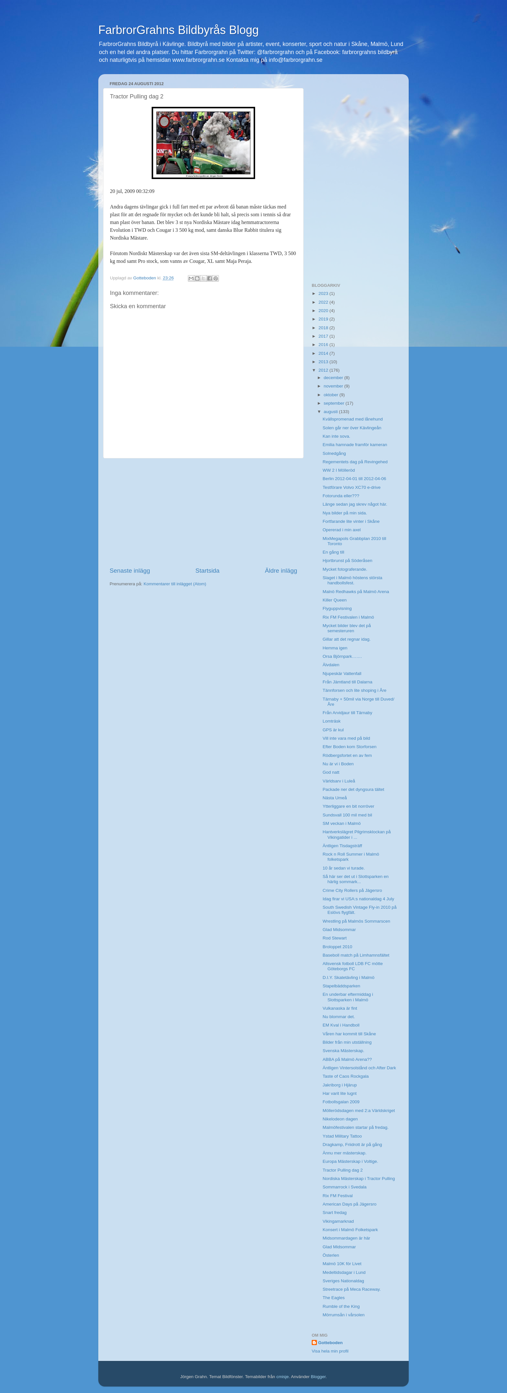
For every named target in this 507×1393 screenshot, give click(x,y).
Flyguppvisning (337, 608)
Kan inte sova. (337, 436)
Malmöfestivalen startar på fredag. (356, 1127)
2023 (323, 293)
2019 (323, 319)
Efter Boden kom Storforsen (350, 746)
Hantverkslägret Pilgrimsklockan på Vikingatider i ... (357, 834)
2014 (323, 353)
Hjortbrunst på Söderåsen (347, 560)
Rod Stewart (335, 938)
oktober (332, 394)
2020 (323, 310)
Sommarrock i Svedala (345, 1187)
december (334, 377)
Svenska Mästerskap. (343, 1050)
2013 (323, 361)
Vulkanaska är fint (340, 1008)
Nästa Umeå (335, 797)
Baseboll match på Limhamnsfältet (356, 955)
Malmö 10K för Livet (342, 1263)
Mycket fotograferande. (345, 569)
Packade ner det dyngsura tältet (353, 789)
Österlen (331, 1255)
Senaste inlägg (130, 570)
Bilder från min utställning (347, 1042)
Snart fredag (335, 1212)
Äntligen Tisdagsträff (342, 845)
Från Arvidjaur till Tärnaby (347, 712)
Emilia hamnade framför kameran (355, 444)
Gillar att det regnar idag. (347, 639)
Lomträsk (332, 721)
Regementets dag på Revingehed (355, 461)
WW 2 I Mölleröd (339, 470)
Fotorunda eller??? (341, 495)
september (335, 403)
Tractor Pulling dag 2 (343, 1170)
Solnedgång (334, 453)
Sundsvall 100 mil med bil (347, 815)
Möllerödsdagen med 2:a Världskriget (359, 1110)
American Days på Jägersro (350, 1204)
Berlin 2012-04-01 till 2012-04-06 (354, 478)
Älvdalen (331, 664)
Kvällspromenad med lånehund (353, 419)
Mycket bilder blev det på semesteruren (347, 628)
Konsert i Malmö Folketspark (350, 1229)
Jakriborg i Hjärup (340, 1085)
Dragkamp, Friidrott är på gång (352, 1144)
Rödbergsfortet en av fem (347, 755)
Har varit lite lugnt (340, 1093)
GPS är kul (333, 729)
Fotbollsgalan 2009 (341, 1101)
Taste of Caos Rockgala (346, 1076)
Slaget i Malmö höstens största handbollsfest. (353, 580)
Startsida (207, 570)
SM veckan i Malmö (342, 823)
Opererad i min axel (342, 529)
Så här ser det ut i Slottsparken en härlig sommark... (356, 879)
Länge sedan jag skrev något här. (355, 504)
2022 (323, 302)
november (334, 386)
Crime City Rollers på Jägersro (352, 890)
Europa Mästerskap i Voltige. (350, 1161)
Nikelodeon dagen (340, 1119)
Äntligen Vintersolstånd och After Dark (359, 1067)
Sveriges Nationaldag (343, 1280)
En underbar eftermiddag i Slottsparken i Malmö (348, 997)
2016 (323, 344)
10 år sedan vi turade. (344, 868)
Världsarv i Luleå (339, 781)
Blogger (318, 1376)
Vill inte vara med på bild (346, 738)
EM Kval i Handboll (341, 1025)
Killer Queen (335, 600)
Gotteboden (330, 1342)
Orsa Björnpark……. (342, 656)
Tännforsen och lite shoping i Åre (354, 690)
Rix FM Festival (338, 1195)
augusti (331, 411)
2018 (323, 327)
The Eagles (334, 1297)
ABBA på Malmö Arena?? (347, 1059)
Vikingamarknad (338, 1221)
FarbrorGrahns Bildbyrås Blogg (178, 30)
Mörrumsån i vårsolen (344, 1314)
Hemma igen (335, 648)
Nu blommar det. (339, 1016)
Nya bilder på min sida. (345, 513)
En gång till (333, 552)
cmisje (282, 1376)
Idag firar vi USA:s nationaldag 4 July (358, 898)
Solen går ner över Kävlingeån (352, 427)
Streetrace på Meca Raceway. (352, 1289)
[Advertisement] (203, 512)
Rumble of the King (341, 1306)
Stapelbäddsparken (341, 985)
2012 (323, 370)
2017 (323, 336)
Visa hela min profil (330, 1351)
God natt (331, 772)
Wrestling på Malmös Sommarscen (356, 921)
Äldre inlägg (281, 570)
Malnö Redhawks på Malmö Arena (356, 591)
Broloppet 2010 (337, 946)
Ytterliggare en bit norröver (348, 806)
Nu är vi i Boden (338, 763)
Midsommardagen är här (346, 1238)
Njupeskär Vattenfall (342, 673)
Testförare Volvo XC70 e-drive (352, 487)
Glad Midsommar (339, 929)
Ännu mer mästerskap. (345, 1153)
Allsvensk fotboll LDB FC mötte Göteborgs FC (353, 966)
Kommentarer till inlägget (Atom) (175, 583)
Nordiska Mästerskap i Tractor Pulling (359, 1178)
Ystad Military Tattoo (342, 1136)
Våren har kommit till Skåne (349, 1033)
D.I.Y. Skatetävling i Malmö (348, 977)
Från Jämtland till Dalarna (347, 682)
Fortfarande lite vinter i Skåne (351, 521)
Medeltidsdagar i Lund (344, 1272)
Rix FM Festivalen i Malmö (348, 617)
